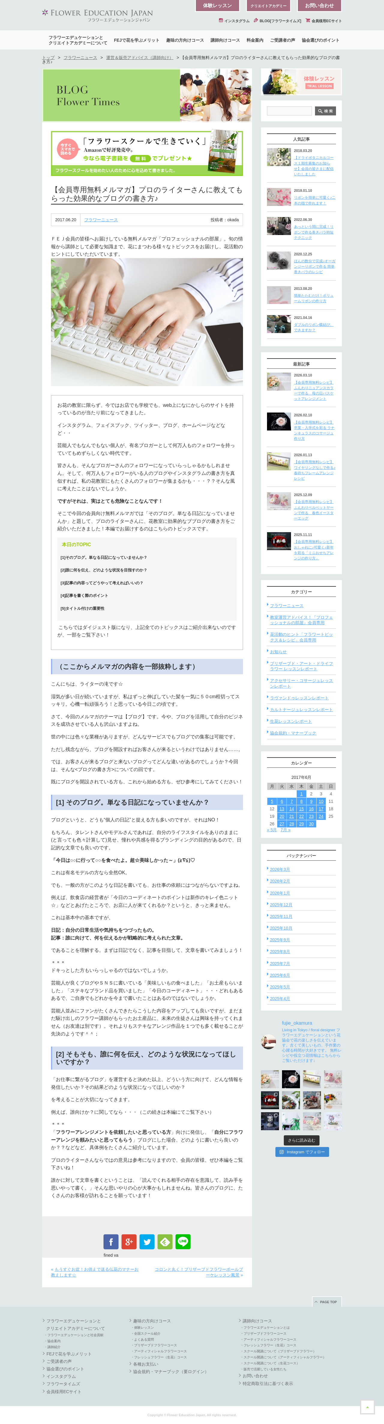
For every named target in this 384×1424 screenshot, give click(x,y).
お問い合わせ (319, 5)
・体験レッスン (142, 1327)
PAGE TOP (328, 1302)
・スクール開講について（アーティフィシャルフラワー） (283, 1357)
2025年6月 (280, 975)
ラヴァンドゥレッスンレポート (299, 698)
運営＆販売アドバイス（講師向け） (139, 57)
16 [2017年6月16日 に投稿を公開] (311, 808)
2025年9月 (280, 939)
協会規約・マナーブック (293, 733)
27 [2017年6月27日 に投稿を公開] (282, 823)
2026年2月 (280, 881)
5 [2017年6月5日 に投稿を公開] (272, 801)
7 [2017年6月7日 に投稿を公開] (291, 801)
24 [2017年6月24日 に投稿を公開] (321, 816)
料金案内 (255, 40)
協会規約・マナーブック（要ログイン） (171, 1371)
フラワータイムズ (63, 1383)
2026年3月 (280, 869)
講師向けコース (225, 40)
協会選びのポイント (321, 40)
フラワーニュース (80, 57)
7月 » (285, 829)
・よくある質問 (142, 1339)
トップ (48, 57)
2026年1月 (280, 893)
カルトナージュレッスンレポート (301, 709)
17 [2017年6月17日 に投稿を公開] (321, 808)
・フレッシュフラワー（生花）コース (159, 1357)
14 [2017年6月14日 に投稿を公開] (291, 808)
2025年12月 (281, 904)
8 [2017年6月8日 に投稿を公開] (301, 801)
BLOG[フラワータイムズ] (277, 21)
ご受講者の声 (282, 40)
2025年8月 (280, 951)
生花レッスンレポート (291, 721)
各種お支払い (145, 1364)
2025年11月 (281, 916)
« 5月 (272, 829)
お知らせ (278, 651)
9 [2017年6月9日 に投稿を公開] (311, 801)
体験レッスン (217, 5)
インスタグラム (234, 21)
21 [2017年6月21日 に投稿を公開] (291, 816)
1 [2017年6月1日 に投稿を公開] (301, 793)
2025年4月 (280, 998)
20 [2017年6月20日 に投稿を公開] (282, 816)
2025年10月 (281, 928)
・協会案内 (52, 1341)
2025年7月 (280, 963)
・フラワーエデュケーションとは (265, 1327)
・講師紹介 (52, 1347)
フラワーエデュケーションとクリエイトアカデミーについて (78, 40)
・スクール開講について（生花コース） (270, 1363)
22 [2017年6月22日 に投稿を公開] (301, 816)
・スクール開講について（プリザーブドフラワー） (278, 1351)
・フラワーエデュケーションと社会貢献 (74, 1335)
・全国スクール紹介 (145, 1333)
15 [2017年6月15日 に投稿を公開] (301, 808)
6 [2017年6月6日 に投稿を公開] (282, 801)
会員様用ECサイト (323, 21)
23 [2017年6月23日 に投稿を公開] (311, 816)
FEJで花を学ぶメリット (137, 40)
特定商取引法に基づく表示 (268, 1383)
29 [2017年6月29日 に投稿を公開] (301, 823)
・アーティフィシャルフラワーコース (159, 1351)
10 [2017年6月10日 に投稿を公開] (321, 801)
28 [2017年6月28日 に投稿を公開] (291, 823)
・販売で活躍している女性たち (263, 1369)
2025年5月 (280, 987)
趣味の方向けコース (185, 40)
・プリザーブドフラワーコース (154, 1345)
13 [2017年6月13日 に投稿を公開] (282, 808)
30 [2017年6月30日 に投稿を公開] (311, 823)
